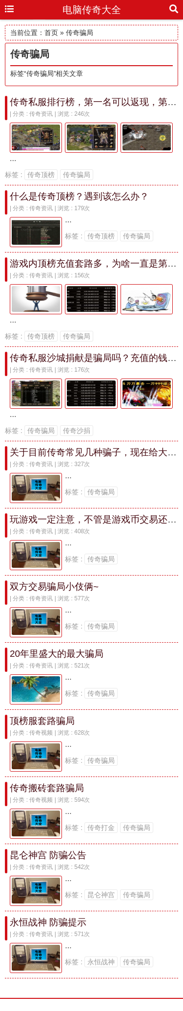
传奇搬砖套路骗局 (47, 788)
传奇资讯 (41, 113)
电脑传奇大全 (91, 9)
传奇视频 (41, 732)
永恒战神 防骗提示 (48, 922)
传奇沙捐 (76, 430)
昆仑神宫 (101, 895)
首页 (51, 32)
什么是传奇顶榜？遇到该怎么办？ (79, 196)
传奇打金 (101, 827)
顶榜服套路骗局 (42, 721)
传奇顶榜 (41, 175)
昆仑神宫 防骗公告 (48, 855)
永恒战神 (101, 962)
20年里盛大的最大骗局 (56, 654)
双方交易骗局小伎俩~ (54, 586)
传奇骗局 (76, 175)
